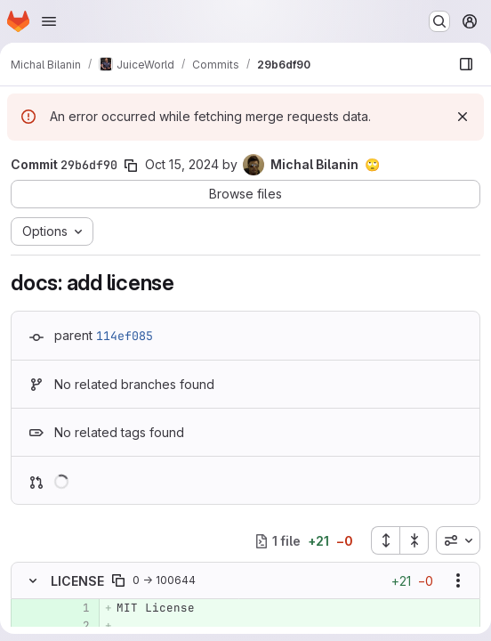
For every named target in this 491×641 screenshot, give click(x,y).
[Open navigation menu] (49, 21)
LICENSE (77, 580)
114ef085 (124, 336)
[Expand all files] (385, 540)
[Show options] (458, 580)
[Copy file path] (118, 580)
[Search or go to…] (439, 21)
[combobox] (458, 540)
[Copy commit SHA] (130, 165)
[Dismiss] (462, 116)
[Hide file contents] (33, 580)
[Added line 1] (75, 608)
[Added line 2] (75, 626)
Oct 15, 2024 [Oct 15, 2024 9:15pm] (182, 164)
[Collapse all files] (414, 540)
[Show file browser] (466, 64)
